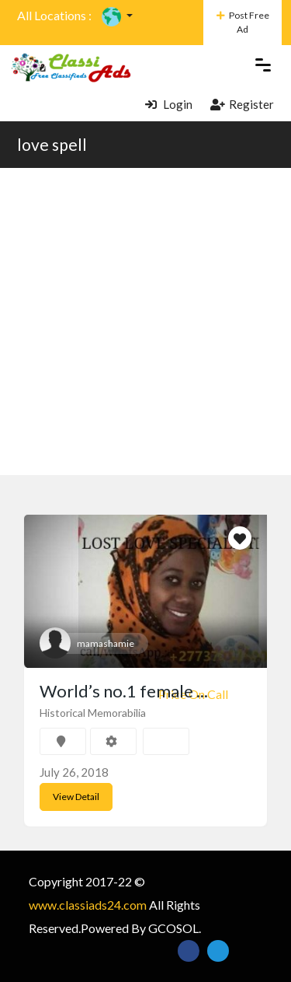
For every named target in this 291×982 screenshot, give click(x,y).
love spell (52, 144)
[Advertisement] (145, 321)
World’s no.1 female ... (124, 690)
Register (242, 104)
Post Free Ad (243, 22)
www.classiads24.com (88, 904)
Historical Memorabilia (93, 712)
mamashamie (105, 643)
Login (168, 104)
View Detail (76, 796)
